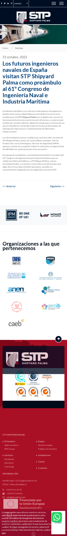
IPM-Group (9, 474)
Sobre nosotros (11, 470)
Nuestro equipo (45, 470)
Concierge (9, 492)
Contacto (42, 493)
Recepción (9, 484)
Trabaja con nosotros (47, 474)
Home (5, 48)
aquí (4, 533)
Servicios (8, 480)
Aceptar (58, 522)
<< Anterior (9, 186)
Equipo (41, 466)
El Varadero (9, 466)
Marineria (8, 488)
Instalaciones (44, 480)
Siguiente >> (57, 186)
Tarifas (41, 487)
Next (63, 215)
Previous (37, 215)
